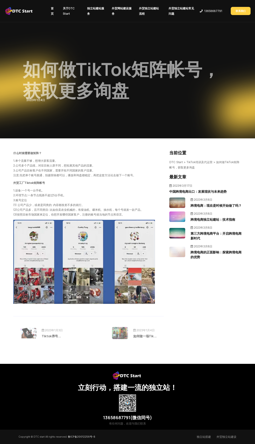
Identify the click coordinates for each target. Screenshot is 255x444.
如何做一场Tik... (138, 336)
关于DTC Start (69, 11)
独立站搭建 (204, 437)
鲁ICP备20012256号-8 (81, 436)
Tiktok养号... (58, 336)
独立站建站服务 (95, 11)
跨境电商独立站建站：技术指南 (213, 219)
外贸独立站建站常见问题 (181, 11)
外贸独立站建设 (226, 437)
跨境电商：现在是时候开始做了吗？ (216, 205)
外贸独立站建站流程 (149, 11)
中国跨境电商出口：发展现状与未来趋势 (198, 191)
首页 (52, 11)
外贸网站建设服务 (122, 11)
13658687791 (213, 11)
